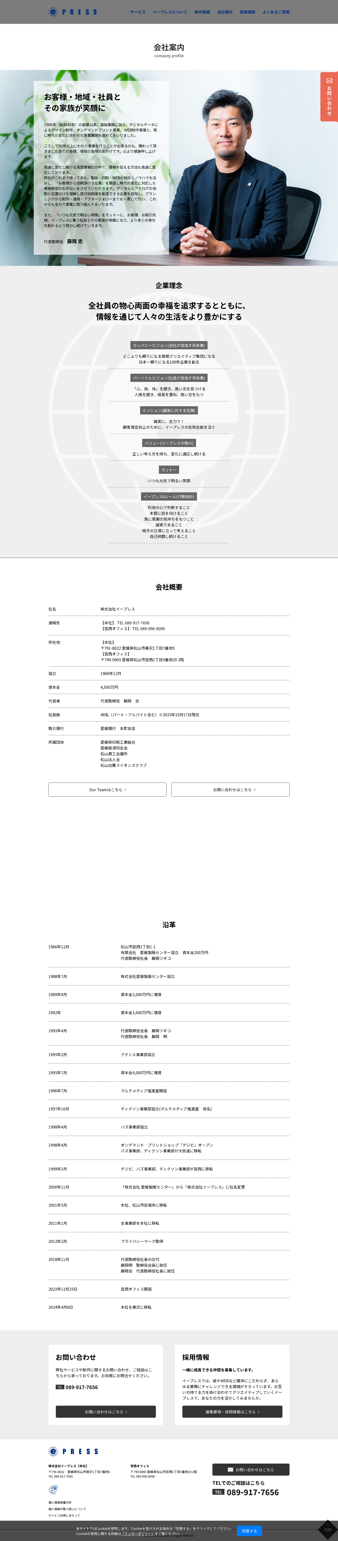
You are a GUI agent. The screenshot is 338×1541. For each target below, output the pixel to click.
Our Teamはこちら (105, 789)
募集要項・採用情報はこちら (231, 1412)
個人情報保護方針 (60, 1502)
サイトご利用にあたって (64, 1515)
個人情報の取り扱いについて (67, 1509)
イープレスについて (170, 12)
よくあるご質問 (276, 12)
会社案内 (225, 12)
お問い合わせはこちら (232, 789)
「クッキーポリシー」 (138, 1533)
